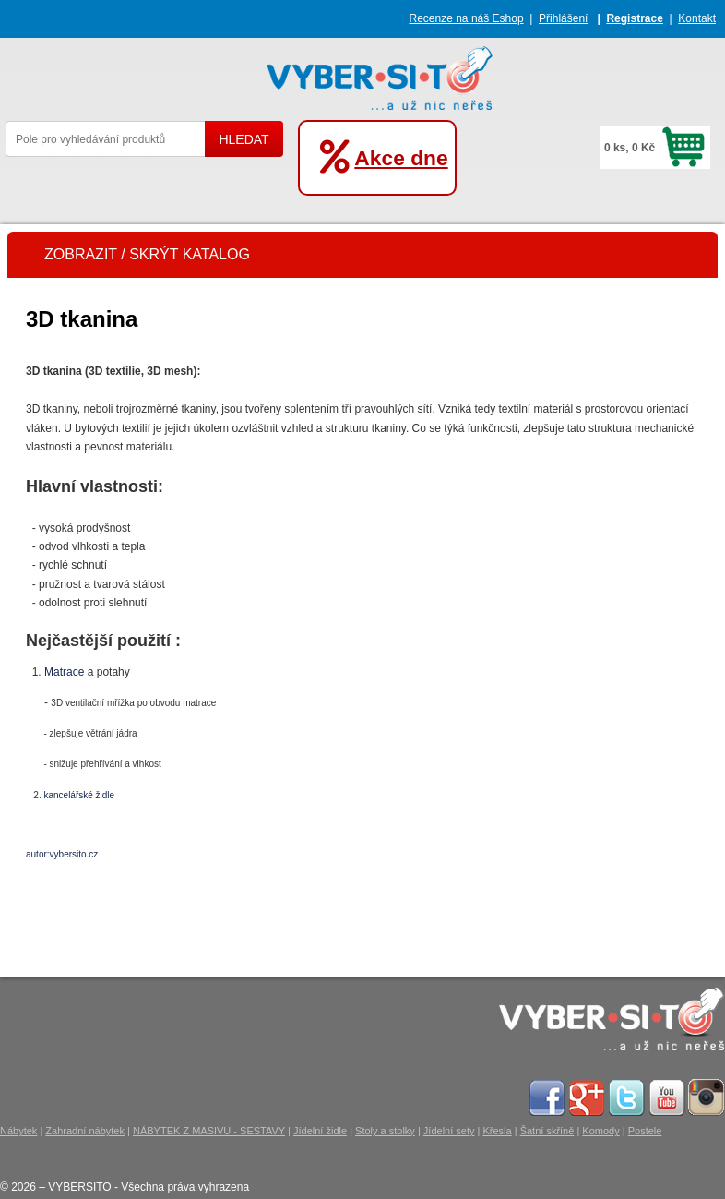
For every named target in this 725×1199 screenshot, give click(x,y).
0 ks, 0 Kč (629, 147)
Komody (600, 1130)
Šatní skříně (547, 1130)
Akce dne (400, 158)
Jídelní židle (320, 1130)
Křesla (496, 1130)
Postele (645, 1130)
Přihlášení (563, 18)
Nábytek (18, 1130)
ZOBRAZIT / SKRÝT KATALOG (147, 254)
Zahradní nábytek (85, 1130)
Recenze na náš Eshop (467, 18)
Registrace (634, 18)
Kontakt (697, 18)
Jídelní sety (449, 1130)
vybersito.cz (74, 854)
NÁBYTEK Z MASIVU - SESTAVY (209, 1130)
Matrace (64, 671)
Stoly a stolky (385, 1130)
